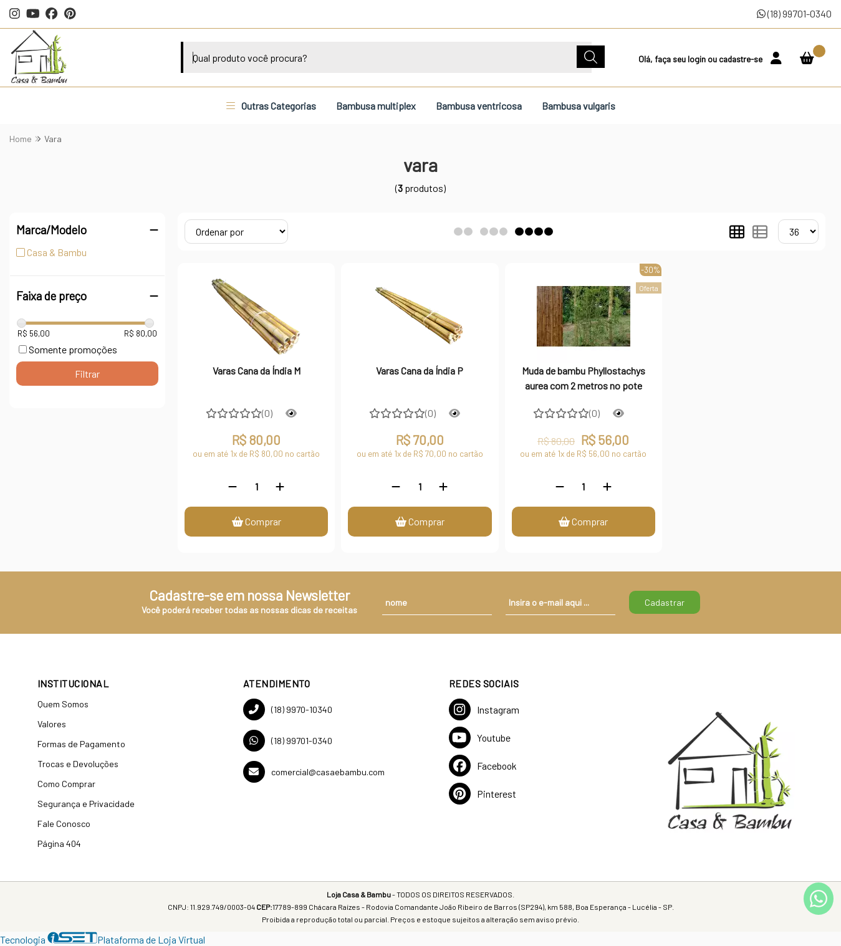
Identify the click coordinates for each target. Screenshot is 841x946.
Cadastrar (665, 602)
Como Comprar (66, 783)
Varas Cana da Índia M (256, 370)
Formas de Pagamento (81, 743)
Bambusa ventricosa (479, 106)
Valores (51, 724)
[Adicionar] (280, 486)
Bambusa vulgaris (578, 106)
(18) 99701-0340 (794, 13)
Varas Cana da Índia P (419, 370)
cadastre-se (741, 59)
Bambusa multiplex (376, 106)
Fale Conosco (63, 823)
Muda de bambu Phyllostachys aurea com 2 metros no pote (583, 378)
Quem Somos (63, 704)
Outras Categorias (271, 106)
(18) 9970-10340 (287, 709)
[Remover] (232, 486)
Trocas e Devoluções (77, 763)
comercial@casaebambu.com (314, 772)
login (698, 59)
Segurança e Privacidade (86, 803)
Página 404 (59, 843)
